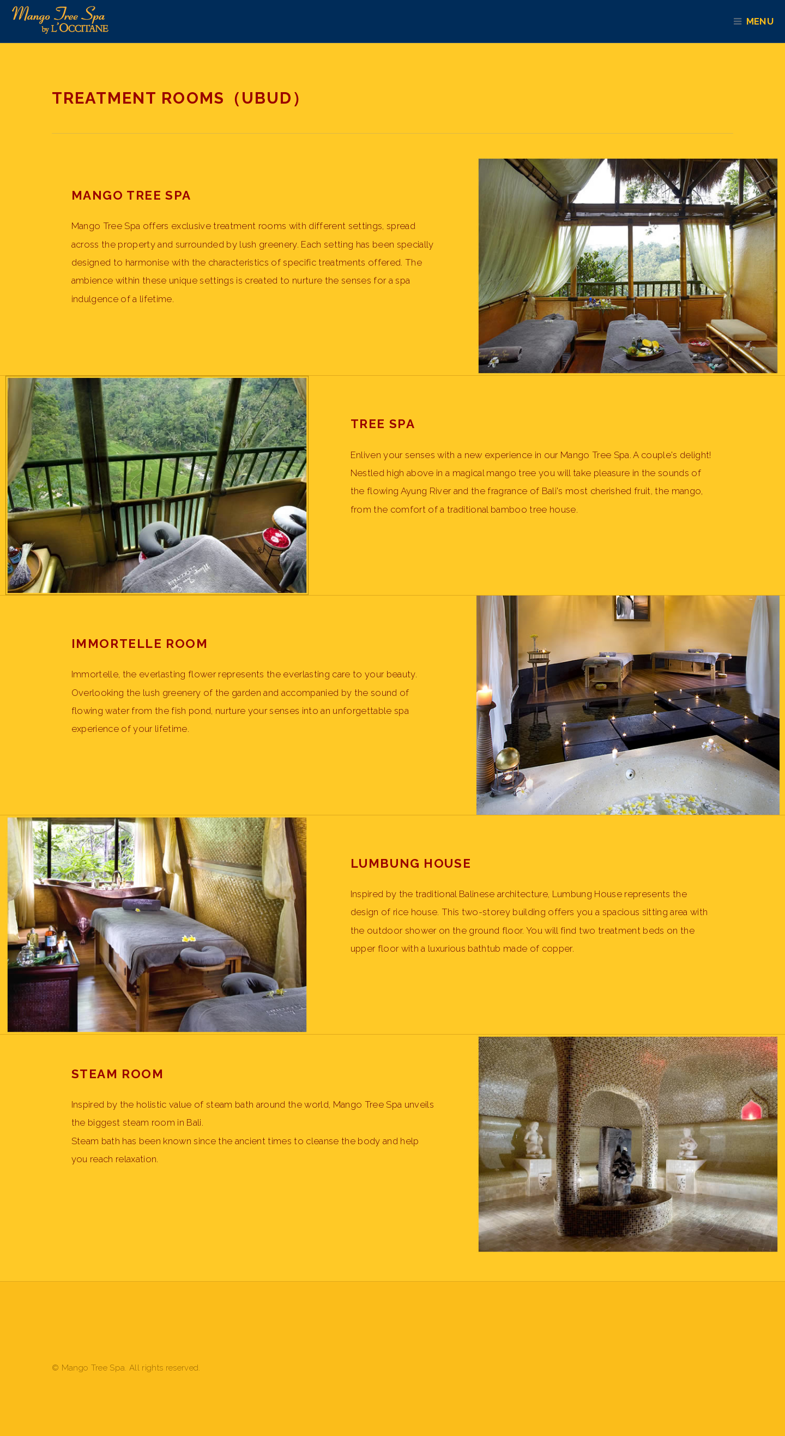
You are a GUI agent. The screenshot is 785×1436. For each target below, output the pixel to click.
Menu (764, 21)
